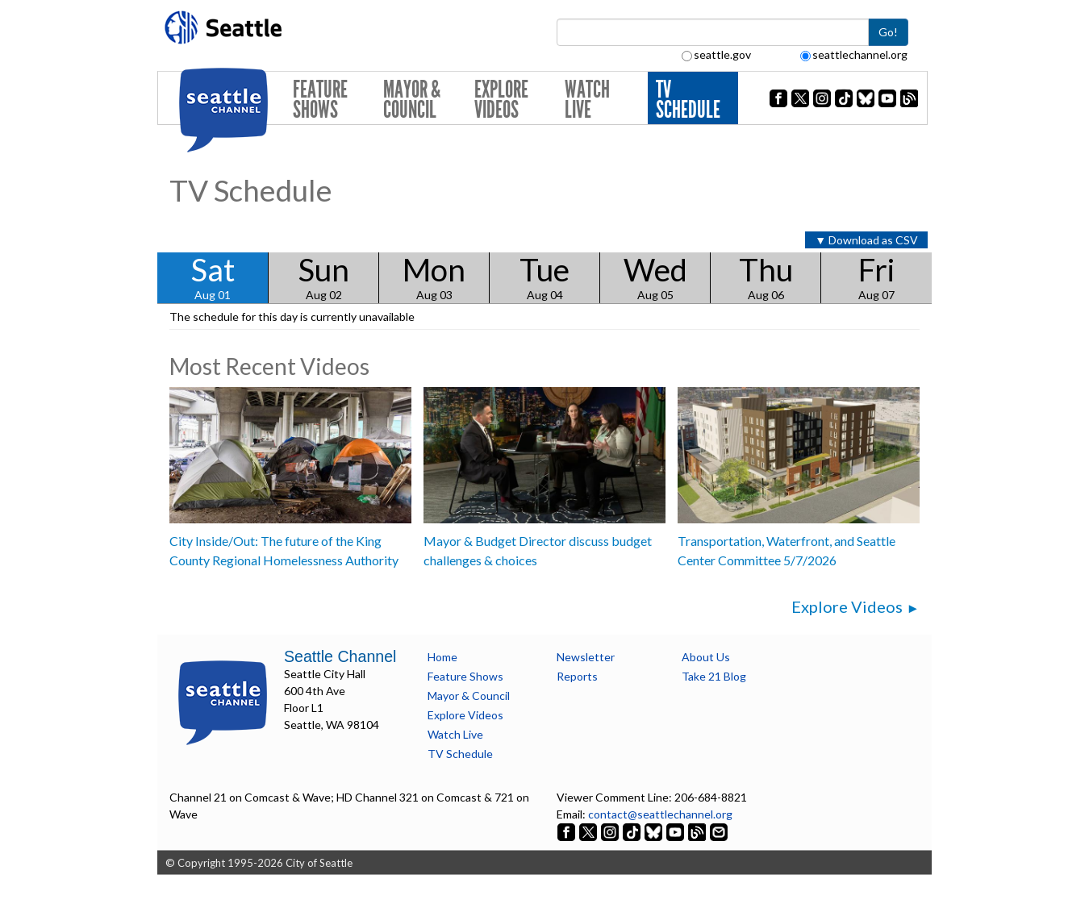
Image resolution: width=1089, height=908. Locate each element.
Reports (577, 676)
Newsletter (586, 657)
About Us (706, 657)
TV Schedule (688, 99)
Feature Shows (320, 99)
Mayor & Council (411, 99)
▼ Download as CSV (866, 240)
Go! (888, 32)
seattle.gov (716, 54)
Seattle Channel (340, 656)
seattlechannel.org (854, 54)
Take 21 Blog (714, 676)
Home (442, 657)
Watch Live (587, 99)
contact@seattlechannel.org (660, 814)
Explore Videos (501, 99)
